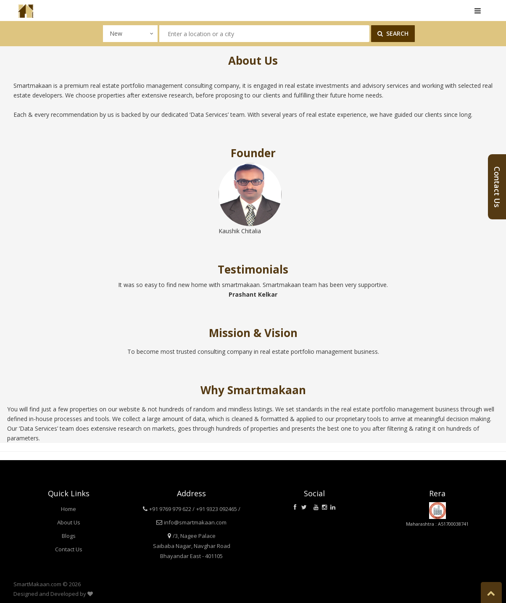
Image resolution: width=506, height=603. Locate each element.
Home (68, 509)
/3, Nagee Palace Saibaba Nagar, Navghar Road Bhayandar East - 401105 (191, 546)
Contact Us (68, 549)
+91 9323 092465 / (218, 509)
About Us (68, 522)
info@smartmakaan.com (195, 522)
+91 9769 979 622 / (172, 509)
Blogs (69, 536)
